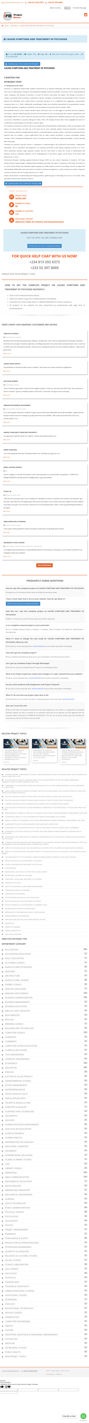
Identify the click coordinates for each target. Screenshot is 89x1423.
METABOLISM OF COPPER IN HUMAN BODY (18, 909)
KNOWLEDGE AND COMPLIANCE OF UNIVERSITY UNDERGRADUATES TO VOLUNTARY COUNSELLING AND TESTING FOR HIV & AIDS (43, 838)
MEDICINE (14, 26)
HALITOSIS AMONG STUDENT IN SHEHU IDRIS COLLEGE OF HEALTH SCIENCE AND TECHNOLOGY (37, 796)
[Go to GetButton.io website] (83, 1420)
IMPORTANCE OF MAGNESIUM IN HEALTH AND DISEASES (23, 912)
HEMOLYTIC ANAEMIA (11, 927)
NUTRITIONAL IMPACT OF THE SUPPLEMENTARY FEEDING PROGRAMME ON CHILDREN (34, 817)
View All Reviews (44, 565)
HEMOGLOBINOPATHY (11, 931)
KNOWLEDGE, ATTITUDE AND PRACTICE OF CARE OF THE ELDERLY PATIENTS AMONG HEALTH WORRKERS (40, 828)
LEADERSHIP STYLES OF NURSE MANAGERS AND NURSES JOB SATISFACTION (30, 824)
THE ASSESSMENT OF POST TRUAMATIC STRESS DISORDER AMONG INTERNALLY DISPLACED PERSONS (39, 857)
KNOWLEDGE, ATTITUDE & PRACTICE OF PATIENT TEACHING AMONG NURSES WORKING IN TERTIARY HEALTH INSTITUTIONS (41, 832)
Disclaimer (59, 1374)
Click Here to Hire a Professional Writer (44, 246)
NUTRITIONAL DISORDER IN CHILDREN (17, 875)
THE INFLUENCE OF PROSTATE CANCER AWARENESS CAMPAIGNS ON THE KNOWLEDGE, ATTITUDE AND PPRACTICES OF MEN (44, 808)
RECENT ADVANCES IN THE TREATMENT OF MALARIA (22, 861)
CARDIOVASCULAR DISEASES (13, 894)
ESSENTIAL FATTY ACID (11, 883)
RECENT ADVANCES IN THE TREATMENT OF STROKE (21, 901)
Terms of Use (65, 1371)
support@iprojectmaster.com (12, 2)
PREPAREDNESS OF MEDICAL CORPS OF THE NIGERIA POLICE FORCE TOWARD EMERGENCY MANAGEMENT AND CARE (44, 813)
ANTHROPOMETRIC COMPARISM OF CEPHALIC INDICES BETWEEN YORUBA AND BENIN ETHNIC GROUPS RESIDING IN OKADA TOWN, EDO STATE (44, 775)
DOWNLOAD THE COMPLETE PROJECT (22, 64)
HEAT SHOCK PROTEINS (12, 934)
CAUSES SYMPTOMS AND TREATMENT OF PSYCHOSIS (37, 26)
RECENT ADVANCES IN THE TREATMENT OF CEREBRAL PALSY (24, 905)
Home (5, 26)
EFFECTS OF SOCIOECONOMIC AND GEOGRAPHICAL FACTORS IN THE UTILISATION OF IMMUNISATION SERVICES (42, 848)
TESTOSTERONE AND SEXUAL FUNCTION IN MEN (20, 897)
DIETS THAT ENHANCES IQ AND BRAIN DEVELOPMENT (22, 886)
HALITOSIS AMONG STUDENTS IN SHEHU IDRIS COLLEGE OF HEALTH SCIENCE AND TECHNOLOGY (37, 800)
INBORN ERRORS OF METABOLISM (15, 916)
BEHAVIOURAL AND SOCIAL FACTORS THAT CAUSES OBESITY (24, 872)
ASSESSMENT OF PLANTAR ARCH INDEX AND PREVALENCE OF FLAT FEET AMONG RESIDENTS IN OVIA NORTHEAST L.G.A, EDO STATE (43, 786)
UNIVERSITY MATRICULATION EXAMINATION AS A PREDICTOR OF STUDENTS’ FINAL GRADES (35, 804)
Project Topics (55, 1371)
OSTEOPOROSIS (9, 868)
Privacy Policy (50, 1374)
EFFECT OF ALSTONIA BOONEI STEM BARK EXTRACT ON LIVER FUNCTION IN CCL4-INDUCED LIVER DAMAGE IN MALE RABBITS (44, 852)
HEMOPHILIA (8, 923)
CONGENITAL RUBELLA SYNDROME (16, 890)
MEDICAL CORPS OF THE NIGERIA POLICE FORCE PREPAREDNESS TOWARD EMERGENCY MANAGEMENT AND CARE (43, 820)
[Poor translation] (7, 1387)
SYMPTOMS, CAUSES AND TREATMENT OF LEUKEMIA (22, 879)
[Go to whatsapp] (83, 1416)
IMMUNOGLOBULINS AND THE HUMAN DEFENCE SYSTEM (23, 919)
